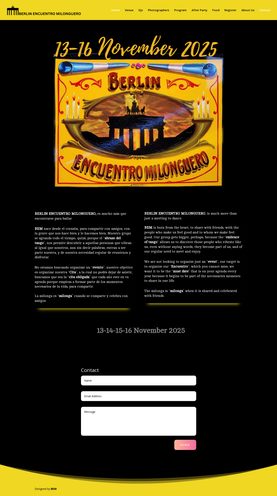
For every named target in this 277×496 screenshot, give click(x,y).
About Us (247, 10)
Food (215, 10)
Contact (265, 10)
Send (185, 444)
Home (115, 10)
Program (180, 10)
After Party (199, 10)
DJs (140, 10)
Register (230, 10)
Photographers (158, 10)
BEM (54, 489)
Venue (129, 10)
